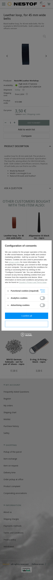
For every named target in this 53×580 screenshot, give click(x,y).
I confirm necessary (26, 324)
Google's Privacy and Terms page (32, 282)
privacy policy (14, 262)
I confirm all (26, 315)
